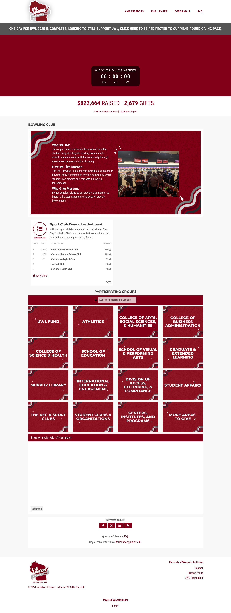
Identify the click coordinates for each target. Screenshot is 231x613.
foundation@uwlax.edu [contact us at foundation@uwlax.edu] (128, 542)
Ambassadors (134, 11)
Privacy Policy (195, 572)
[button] (128, 525)
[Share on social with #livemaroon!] (116, 474)
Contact (199, 568)
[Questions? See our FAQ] (126, 537)
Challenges (159, 11)
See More (37, 508)
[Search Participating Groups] (117, 300)
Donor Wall (183, 11)
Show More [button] (40, 275)
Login (115, 605)
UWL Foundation (194, 577)
